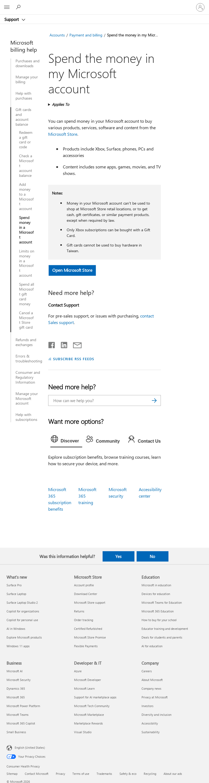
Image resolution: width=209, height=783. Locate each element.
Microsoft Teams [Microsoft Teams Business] (18, 715)
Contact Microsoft (36, 774)
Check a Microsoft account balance (26, 165)
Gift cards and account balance (23, 117)
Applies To (60, 104)
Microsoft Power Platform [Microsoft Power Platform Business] (23, 706)
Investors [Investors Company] (147, 706)
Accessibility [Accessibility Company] (150, 723)
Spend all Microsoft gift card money (26, 294)
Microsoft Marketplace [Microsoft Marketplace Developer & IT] (89, 715)
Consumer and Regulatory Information (28, 377)
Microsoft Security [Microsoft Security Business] (18, 680)
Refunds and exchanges (26, 342)
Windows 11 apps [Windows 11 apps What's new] (18, 646)
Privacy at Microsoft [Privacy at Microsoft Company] (155, 697)
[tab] (66, 440)
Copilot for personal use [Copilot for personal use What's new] (22, 620)
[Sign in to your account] (200, 7)
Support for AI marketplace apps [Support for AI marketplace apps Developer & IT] (95, 697)
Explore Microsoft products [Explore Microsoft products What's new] (24, 637)
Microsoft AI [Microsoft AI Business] (15, 671)
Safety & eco (127, 774)
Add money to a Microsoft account (26, 196)
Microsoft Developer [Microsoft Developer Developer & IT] (87, 680)
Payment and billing (85, 35)
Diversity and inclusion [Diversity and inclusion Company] (156, 715)
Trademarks (104, 774)
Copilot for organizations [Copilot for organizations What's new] (23, 611)
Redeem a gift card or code (25, 140)
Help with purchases (24, 96)
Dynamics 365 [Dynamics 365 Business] (16, 688)
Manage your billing (27, 79)
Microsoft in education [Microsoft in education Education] (156, 585)
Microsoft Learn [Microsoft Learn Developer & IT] (84, 688)
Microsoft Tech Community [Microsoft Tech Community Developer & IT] (91, 706)
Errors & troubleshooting (29, 358)
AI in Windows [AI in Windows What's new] (16, 629)
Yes (118, 556)
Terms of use (80, 774)
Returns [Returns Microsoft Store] (79, 611)
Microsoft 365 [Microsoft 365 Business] (16, 697)
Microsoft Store (62, 134)
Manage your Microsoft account (27, 398)
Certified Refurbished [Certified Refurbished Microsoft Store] (88, 629)
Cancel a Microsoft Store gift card (26, 320)
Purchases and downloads (27, 63)
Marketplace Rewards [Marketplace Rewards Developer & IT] (88, 723)
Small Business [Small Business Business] (16, 732)
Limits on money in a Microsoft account (26, 263)
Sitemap (12, 774)
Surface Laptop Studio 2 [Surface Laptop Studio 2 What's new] (22, 602)
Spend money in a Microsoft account (26, 229)
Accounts (57, 35)
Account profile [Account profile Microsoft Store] (84, 585)
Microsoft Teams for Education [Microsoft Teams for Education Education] (162, 602)
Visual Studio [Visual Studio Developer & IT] (82, 732)
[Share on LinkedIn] (62, 344)
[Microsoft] (104, 4)
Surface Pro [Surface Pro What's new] (14, 585)
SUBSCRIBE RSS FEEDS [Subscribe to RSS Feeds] (73, 358)
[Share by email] (75, 344)
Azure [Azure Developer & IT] (78, 671)
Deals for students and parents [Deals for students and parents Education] (162, 637)
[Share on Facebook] (52, 344)
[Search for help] (19, 7)
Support (12, 19)
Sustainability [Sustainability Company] (150, 732)
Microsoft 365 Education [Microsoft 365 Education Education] (158, 611)
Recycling (150, 774)
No (152, 556)
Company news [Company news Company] (151, 688)
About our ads (173, 774)
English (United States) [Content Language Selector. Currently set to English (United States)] (30, 747)
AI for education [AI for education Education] (152, 646)
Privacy (60, 774)
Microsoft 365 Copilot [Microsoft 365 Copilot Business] (21, 723)
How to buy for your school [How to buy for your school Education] (159, 620)
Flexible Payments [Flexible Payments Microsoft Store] (86, 646)
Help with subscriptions (26, 417)
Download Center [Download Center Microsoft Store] (85, 594)
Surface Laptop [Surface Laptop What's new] (16, 594)
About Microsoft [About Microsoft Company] (152, 680)
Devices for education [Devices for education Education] (156, 594)
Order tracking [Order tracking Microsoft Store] (83, 620)
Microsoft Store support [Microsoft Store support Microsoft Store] (89, 602)
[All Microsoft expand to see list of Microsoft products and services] (6, 7)
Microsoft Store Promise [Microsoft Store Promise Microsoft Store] (90, 637)
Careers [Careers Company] (147, 671)
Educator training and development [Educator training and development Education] (165, 629)
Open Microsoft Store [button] (72, 270)
